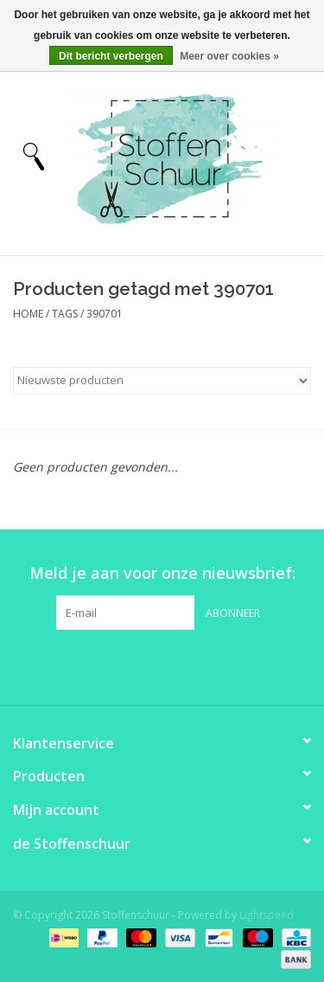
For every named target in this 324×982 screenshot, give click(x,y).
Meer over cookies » (229, 56)
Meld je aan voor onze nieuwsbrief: (162, 573)
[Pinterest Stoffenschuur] (162, 665)
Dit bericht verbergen (111, 56)
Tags (65, 313)
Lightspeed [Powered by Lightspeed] (266, 915)
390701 (104, 313)
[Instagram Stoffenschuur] (193, 665)
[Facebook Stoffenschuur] (131, 665)
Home (28, 313)
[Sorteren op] (162, 381)
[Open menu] (33, 155)
